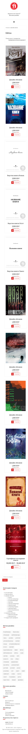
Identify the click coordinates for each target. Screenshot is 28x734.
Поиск (5, 580)
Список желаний (9, 692)
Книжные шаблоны (10, 613)
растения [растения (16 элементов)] (5, 668)
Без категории (9, 592)
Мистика (10, 602)
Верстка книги (9, 594)
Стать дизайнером (9, 712)
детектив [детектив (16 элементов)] (17, 638)
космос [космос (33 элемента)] (5, 647)
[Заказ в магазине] (17, 40)
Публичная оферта (9, 705)
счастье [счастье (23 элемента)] (19, 674)
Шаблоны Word (12, 616)
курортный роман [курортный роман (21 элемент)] (7, 650)
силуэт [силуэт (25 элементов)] (17, 671)
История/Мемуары (13, 600)
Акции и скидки (9, 693)
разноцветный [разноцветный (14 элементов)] (15, 665)
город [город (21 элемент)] (4, 638)
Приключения (12, 605)
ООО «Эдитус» (18, 727)
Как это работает (9, 700)
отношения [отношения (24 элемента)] (6, 662)
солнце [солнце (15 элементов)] (13, 674)
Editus (18, 84)
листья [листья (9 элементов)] (21, 650)
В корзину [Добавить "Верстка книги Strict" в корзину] (16, 230)
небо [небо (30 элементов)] (18, 656)
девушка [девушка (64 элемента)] (11, 638)
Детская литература (13, 599)
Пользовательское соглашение (12, 703)
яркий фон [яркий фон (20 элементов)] (20, 680)
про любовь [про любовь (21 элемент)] (6, 665)
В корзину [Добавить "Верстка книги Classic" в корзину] (16, 278)
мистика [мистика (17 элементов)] (5, 656)
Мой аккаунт (8, 690)
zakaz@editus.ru (9, 724)
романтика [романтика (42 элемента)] (6, 671)
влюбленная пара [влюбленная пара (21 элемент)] (15, 635)
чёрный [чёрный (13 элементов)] (14, 680)
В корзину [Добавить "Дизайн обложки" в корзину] (16, 86)
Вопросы (7, 702)
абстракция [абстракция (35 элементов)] (6, 635)
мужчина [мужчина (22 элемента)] (12, 656)
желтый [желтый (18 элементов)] (17, 641)
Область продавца (9, 715)
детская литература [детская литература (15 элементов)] (8, 641)
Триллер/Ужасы (12, 608)
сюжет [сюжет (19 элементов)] (5, 677)
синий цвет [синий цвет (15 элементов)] (6, 674)
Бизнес (10, 597)
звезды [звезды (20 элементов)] (5, 644)
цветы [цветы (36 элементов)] (19, 677)
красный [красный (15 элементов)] (11, 647)
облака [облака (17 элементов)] (17, 659)
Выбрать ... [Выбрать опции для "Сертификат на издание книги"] (16, 567)
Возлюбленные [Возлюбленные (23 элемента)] (7, 632)
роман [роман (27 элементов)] (18, 668)
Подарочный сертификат (11, 617)
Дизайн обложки (9, 595)
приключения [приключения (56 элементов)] (14, 662)
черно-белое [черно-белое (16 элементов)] (6, 680)
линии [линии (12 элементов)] (16, 650)
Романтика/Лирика (13, 606)
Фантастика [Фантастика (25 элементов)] (16, 632)
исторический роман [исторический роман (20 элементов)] (14, 644)
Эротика (10, 611)
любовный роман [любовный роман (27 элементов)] (7, 653)
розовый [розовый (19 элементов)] (12, 668)
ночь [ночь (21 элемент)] (12, 659)
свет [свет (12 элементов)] (12, 671)
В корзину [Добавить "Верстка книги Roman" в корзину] (16, 182)
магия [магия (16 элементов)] (21, 653)
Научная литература (13, 603)
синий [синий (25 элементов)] (23, 671)
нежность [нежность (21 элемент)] (5, 659)
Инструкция (8, 714)
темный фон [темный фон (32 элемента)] (12, 677)
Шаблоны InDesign (13, 614)
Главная (8, 27)
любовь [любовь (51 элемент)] (16, 653)
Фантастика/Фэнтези (13, 610)
